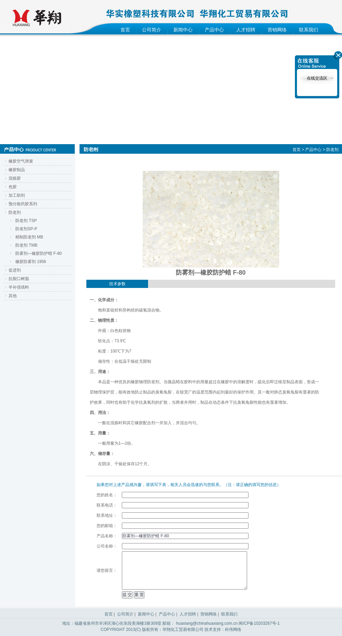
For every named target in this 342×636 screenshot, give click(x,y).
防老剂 (15, 212)
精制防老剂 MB (29, 237)
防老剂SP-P (26, 228)
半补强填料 (19, 287)
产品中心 (214, 29)
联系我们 (308, 29)
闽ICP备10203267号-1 (259, 623)
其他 (13, 295)
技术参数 (117, 283)
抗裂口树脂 (19, 278)
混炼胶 (15, 178)
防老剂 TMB (26, 245)
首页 (125, 29)
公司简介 (151, 29)
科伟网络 (233, 629)
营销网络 (277, 29)
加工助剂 (17, 195)
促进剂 (15, 270)
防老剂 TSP (26, 220)
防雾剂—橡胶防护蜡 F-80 (38, 253)
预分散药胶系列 (23, 204)
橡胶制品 (17, 169)
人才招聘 (245, 29)
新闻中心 (183, 29)
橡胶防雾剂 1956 (30, 261)
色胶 (13, 186)
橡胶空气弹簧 (21, 161)
